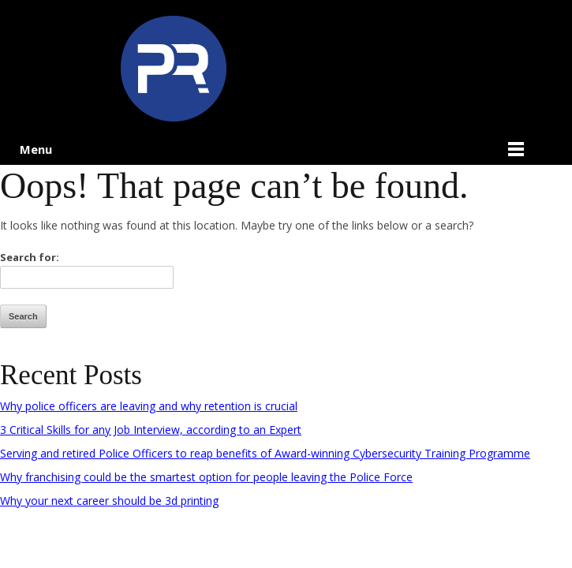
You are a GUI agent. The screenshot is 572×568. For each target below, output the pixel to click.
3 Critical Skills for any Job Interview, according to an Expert (150, 429)
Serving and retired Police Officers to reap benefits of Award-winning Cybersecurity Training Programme (265, 453)
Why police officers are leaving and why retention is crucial (148, 405)
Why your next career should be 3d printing (109, 500)
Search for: (29, 257)
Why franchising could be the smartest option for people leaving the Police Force (206, 476)
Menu (36, 149)
